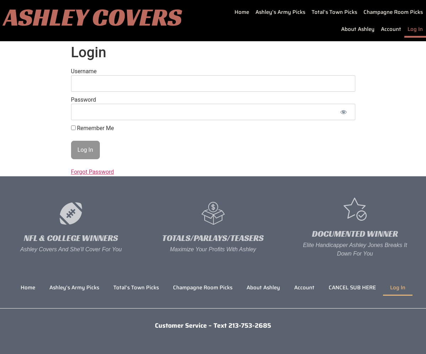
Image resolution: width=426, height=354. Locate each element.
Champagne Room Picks (393, 12)
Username (84, 71)
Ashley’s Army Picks (280, 12)
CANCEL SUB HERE (352, 287)
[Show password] (343, 112)
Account (391, 29)
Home (241, 12)
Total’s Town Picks (334, 12)
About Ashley (357, 29)
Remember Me (92, 128)
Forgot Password (92, 171)
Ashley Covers (93, 17)
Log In (415, 29)
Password (83, 99)
